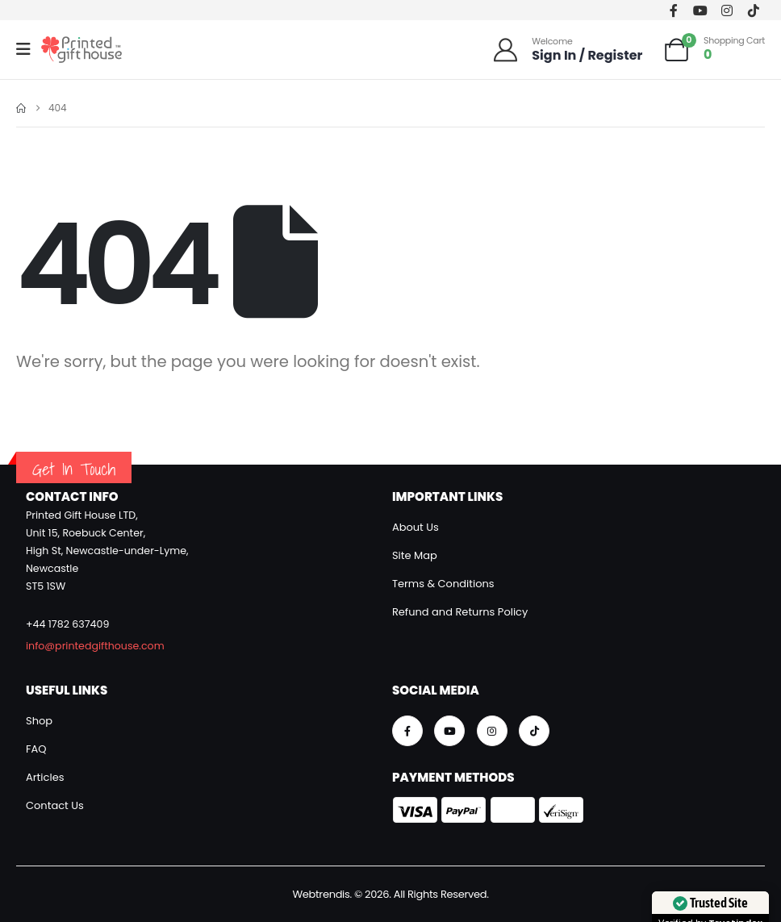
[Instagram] (726, 10)
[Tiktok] (753, 10)
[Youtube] (701, 10)
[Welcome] (567, 49)
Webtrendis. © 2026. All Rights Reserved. (390, 894)
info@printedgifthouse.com (95, 646)
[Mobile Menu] (28, 49)
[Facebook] (674, 10)
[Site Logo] (81, 49)
